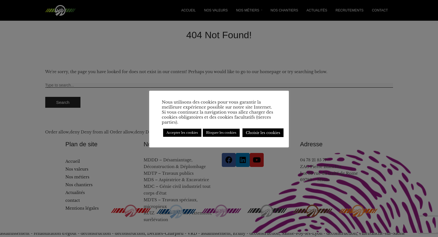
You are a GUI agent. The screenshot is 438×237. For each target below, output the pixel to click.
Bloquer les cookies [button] (221, 133)
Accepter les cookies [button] (182, 133)
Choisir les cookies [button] (263, 132)
